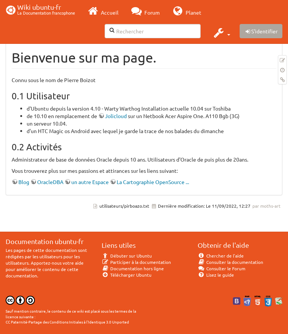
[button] (221, 32)
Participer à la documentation (136, 262)
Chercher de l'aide (221, 256)
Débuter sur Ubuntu (127, 256)
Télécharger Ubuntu (127, 275)
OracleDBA (50, 181)
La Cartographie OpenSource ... (153, 181)
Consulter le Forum (221, 268)
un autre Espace (90, 181)
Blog (23, 181)
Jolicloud (116, 115)
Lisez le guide (216, 275)
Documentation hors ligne (133, 268)
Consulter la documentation (230, 262)
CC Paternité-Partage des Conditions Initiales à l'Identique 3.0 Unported (67, 322)
